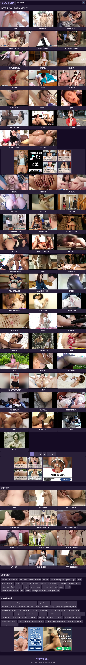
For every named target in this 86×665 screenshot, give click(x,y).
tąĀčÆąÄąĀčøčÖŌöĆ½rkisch (11, 617)
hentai (68, 587)
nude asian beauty (48, 606)
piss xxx (45, 587)
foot (22, 591)
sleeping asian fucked (58, 610)
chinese (4, 580)
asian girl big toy (53, 591)
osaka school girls (38, 621)
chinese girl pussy (35, 580)
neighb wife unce (31, 614)
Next (53, 454)
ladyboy (35, 583)
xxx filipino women (55, 614)
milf (22, 583)
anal (3, 583)
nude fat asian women (75, 621)
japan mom (23, 580)
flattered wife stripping (29, 617)
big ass (61, 587)
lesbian (28, 583)
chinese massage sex (57, 580)
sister (39, 587)
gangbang (10, 583)
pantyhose (53, 587)
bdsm (17, 583)
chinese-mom (13, 580)
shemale (18, 587)
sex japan (42, 617)
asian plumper (35, 606)
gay (74, 580)
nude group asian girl (39, 591)
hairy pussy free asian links (40, 610)
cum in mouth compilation (10, 591)
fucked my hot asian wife (72, 617)
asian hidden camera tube (60, 603)
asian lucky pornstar (59, 621)
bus (12, 587)
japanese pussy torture (9, 621)
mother (71, 583)
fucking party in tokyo (9, 606)
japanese (45, 580)
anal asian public (24, 610)
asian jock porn (19, 614)
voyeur (32, 587)
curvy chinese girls (73, 610)
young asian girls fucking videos (66, 606)
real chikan (43, 614)
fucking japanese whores (10, 625)
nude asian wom (7, 614)
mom (79, 580)
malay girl (50, 617)
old (8, 587)
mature (26, 587)
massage (43, 583)
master (28, 591)
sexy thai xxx (6, 603)
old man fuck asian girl (29, 603)
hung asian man (68, 614)
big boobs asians (44, 603)
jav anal (48, 621)
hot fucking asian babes (9, 610)
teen (3, 587)
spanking (64, 583)
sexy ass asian (79, 614)
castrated (73, 603)
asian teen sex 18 (53, 583)
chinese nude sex (23, 606)
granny (68, 580)
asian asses (58, 617)
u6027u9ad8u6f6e (24, 621)
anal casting (16, 603)
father (78, 583)
